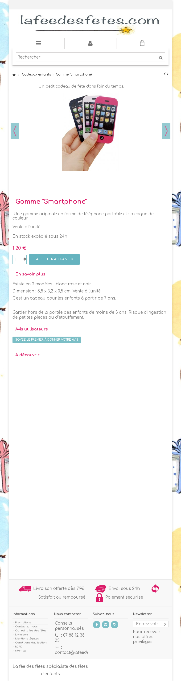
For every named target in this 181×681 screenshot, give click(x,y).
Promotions (23, 622)
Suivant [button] (166, 131)
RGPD (18, 646)
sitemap (20, 650)
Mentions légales (27, 638)
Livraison (21, 634)
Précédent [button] (15, 131)
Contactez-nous (26, 626)
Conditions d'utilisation (31, 642)
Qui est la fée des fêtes (30, 630)
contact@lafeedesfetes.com (83, 652)
